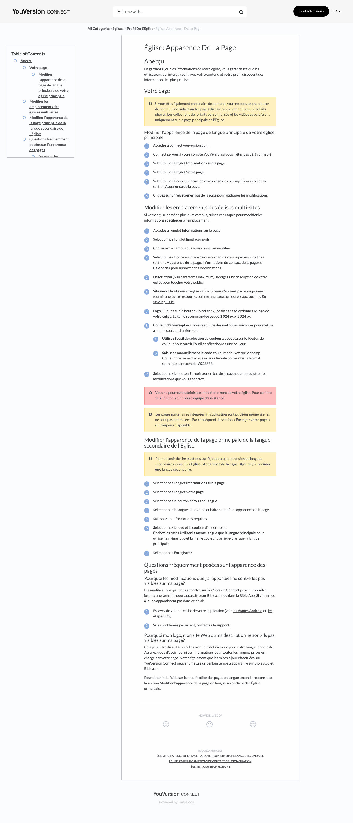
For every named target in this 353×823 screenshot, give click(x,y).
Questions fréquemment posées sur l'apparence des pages (49, 144)
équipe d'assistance (208, 398)
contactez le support (213, 625)
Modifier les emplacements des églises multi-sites (44, 106)
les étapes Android (247, 611)
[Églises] (117, 29)
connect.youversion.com (189, 145)
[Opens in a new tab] (176, 793)
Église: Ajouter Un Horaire (210, 766)
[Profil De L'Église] (140, 29)
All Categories (99, 29)
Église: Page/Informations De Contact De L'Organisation (210, 761)
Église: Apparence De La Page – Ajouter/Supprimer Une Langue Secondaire (210, 755)
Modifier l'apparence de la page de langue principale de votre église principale (53, 85)
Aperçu (26, 61)
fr (335, 11)
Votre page (38, 68)
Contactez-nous (311, 11)
